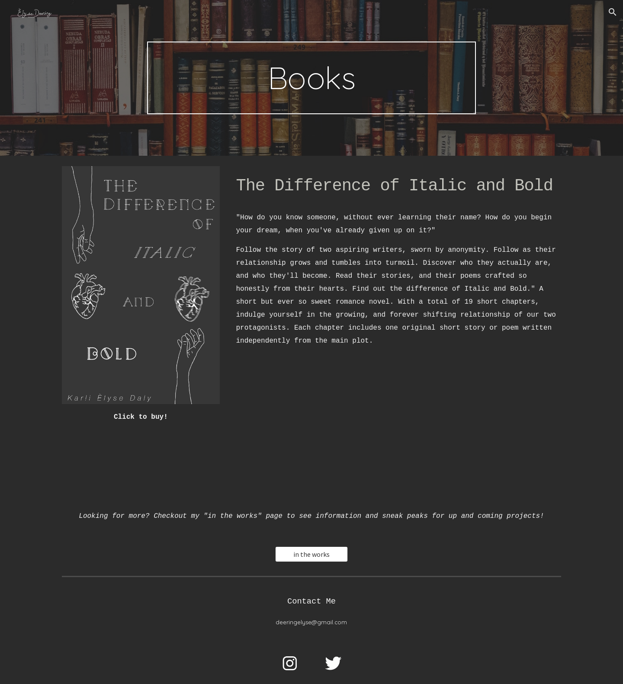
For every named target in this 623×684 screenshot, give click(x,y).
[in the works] (311, 554)
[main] (311, 78)
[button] (612, 12)
